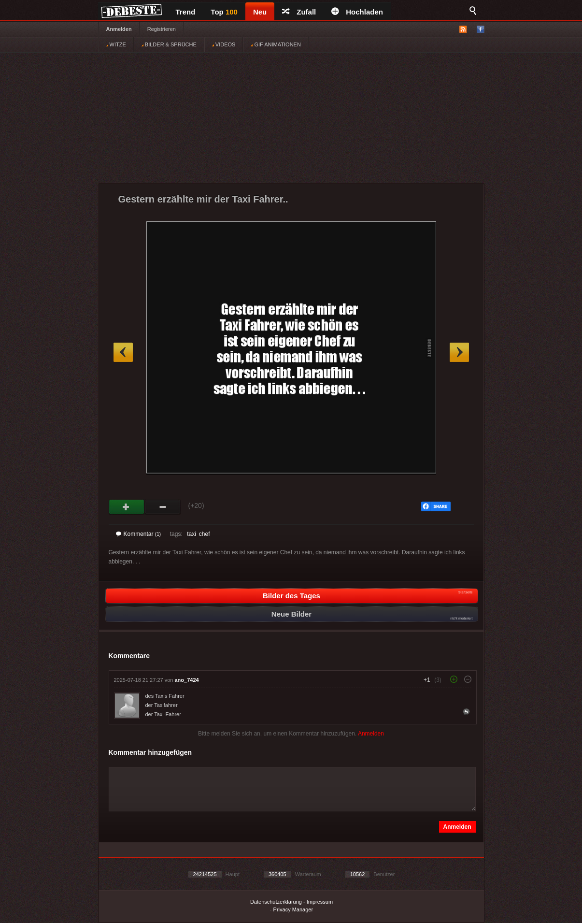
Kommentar (138, 534)
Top (224, 12)
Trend (186, 12)
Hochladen (357, 12)
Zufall (299, 12)
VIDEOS (224, 44)
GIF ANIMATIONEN (275, 44)
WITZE (116, 44)
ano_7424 (187, 680)
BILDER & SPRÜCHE (169, 44)
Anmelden (119, 29)
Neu (260, 12)
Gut (127, 507)
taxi (191, 534)
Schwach (163, 507)
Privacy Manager (293, 909)
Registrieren (161, 29)
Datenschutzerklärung (276, 902)
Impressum (320, 902)
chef (204, 534)
